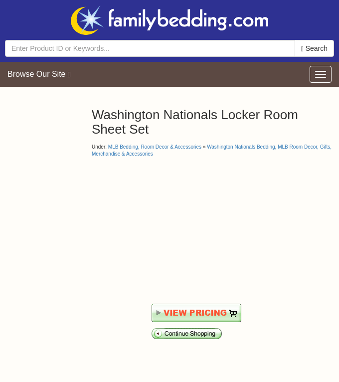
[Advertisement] (175, 230)
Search (314, 48)
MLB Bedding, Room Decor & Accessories (154, 147)
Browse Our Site (39, 74)
